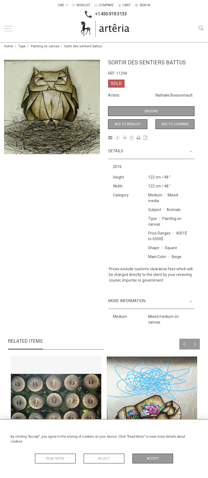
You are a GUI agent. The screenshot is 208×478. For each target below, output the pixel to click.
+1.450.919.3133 (104, 14)
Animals (174, 209)
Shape (153, 248)
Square (171, 248)
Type (21, 46)
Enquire (151, 111)
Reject (104, 458)
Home (8, 46)
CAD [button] (61, 5)
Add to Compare (175, 124)
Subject (154, 209)
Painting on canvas (45, 46)
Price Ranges (159, 233)
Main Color (157, 257)
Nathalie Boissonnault (174, 95)
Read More (55, 458)
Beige (176, 257)
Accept (153, 458)
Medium (155, 195)
